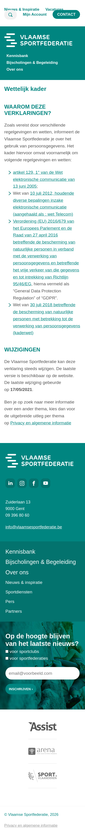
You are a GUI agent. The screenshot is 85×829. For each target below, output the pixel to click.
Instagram (22, 483)
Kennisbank (17, 56)
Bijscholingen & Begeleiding (32, 62)
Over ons (15, 69)
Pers (9, 601)
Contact (66, 14)
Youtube (45, 483)
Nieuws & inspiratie (23, 582)
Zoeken (10, 15)
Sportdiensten (18, 592)
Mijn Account (35, 14)
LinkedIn (10, 483)
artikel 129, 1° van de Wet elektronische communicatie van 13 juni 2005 (44, 179)
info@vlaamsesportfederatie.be (33, 527)
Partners (13, 611)
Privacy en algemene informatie (40, 423)
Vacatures (54, 9)
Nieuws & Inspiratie (21, 9)
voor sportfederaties (29, 660)
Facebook (34, 483)
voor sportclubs (24, 653)
